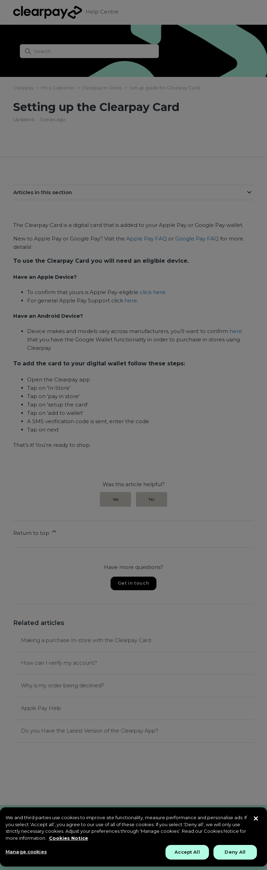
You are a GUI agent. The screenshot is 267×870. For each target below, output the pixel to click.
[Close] (256, 818)
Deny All (235, 852)
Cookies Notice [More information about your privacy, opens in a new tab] (68, 838)
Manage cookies (26, 851)
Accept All (187, 852)
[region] (133, 837)
